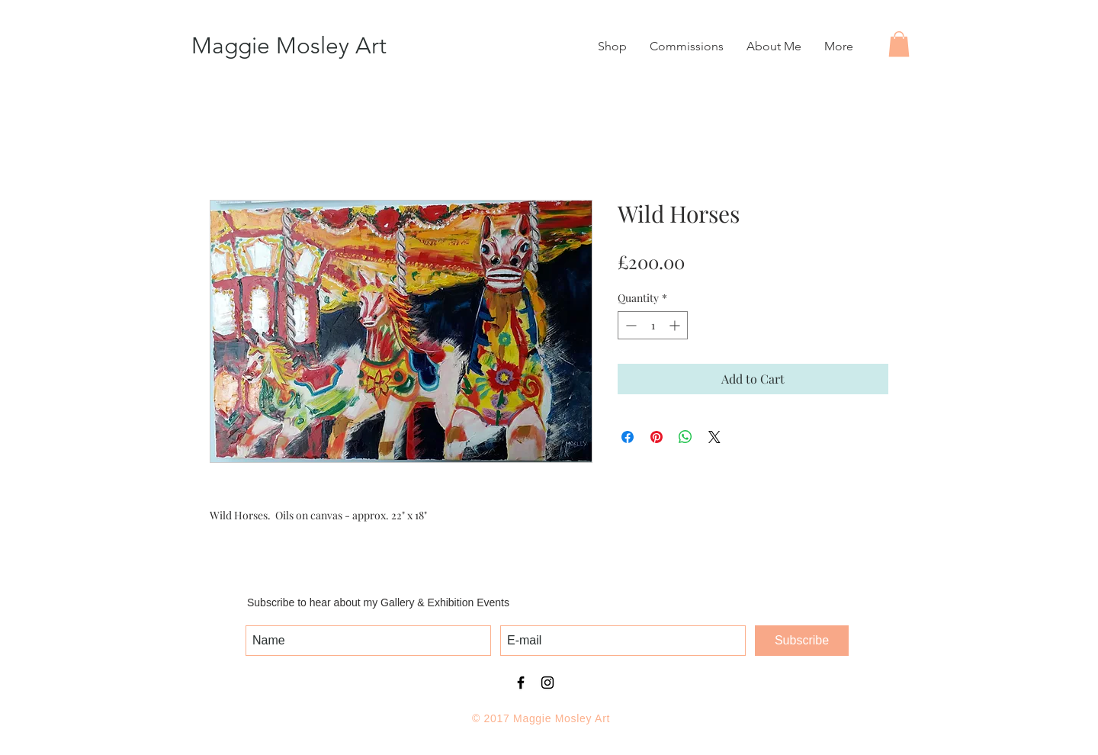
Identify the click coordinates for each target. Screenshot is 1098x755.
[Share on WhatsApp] (685, 437)
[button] (899, 43)
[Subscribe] (802, 640)
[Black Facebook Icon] (520, 682)
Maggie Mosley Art (289, 45)
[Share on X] (714, 437)
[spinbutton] (652, 325)
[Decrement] (629, 325)
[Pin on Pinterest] (656, 437)
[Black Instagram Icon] (547, 682)
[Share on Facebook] (627, 437)
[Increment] (675, 325)
